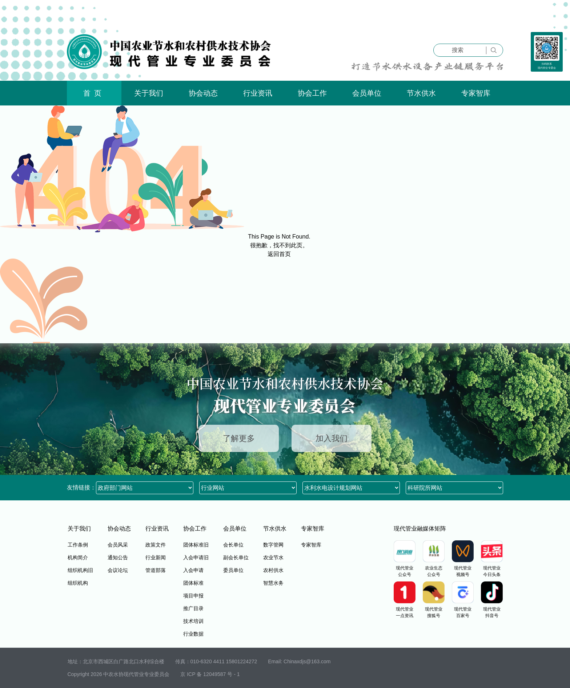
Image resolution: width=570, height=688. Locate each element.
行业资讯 (257, 93)
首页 (94, 93)
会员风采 (118, 545)
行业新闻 (155, 557)
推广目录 (193, 608)
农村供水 (273, 570)
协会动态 (203, 93)
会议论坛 (118, 570)
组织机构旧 (80, 570)
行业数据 (193, 634)
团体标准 (193, 583)
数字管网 (273, 545)
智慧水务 (273, 583)
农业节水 (273, 557)
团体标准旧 (196, 545)
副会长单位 (236, 557)
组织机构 (78, 583)
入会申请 (193, 570)
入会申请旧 (196, 557)
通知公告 (118, 557)
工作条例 (78, 545)
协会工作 (312, 93)
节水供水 (421, 93)
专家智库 (475, 93)
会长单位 (233, 545)
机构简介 (78, 557)
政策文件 (155, 545)
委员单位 (233, 570)
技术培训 (193, 621)
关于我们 (148, 93)
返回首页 (279, 254)
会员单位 (366, 93)
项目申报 (193, 596)
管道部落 (155, 570)
